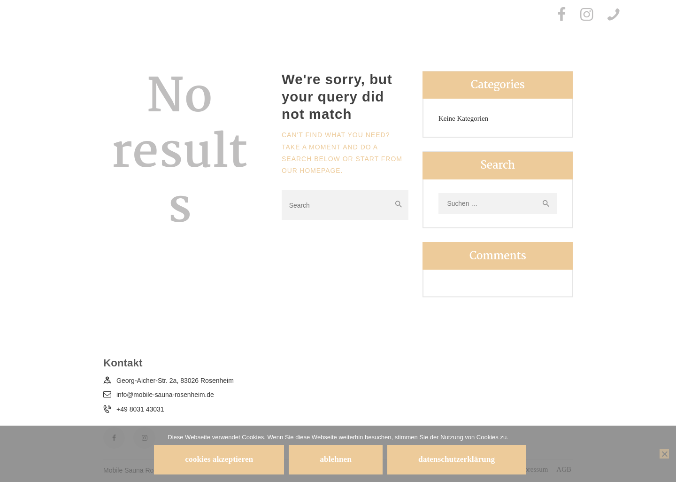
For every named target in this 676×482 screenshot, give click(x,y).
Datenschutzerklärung (460, 459)
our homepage (311, 170)
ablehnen (336, 459)
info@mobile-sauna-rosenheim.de (165, 395)
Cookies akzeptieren (215, 459)
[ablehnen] (664, 453)
